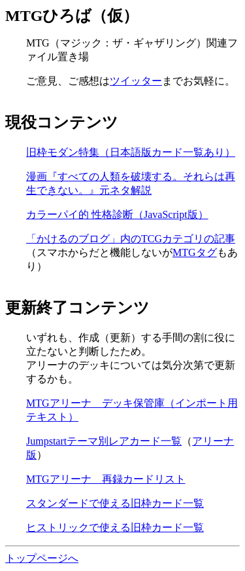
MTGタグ (194, 252)
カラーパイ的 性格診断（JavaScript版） (117, 214)
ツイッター (136, 80)
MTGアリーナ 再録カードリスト (106, 479)
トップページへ (41, 558)
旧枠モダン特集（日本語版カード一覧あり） (130, 152)
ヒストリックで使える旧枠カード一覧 (115, 527)
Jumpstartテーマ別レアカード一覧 (104, 441)
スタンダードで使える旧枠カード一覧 (115, 503)
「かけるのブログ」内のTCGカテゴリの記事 (130, 238)
